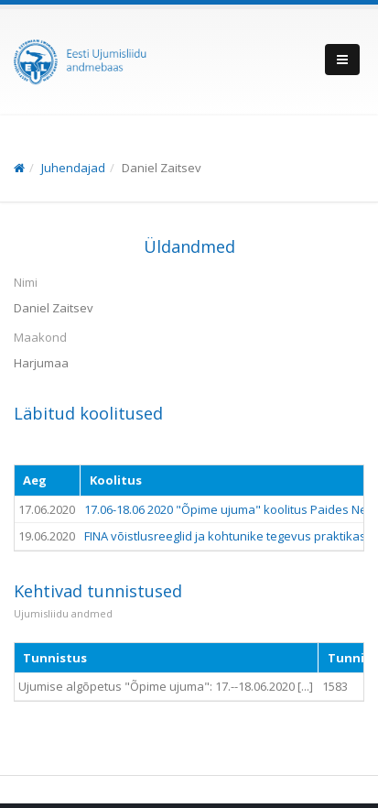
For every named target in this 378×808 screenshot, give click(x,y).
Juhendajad (73, 167)
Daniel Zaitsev (161, 167)
